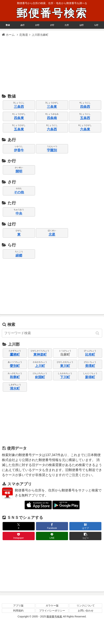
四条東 (19, 118)
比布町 (90, 354)
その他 (19, 192)
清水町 (15, 388)
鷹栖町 (15, 354)
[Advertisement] (52, 65)
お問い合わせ (85, 610)
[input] (52, 333)
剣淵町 (40, 377)
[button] (97, 333)
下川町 (65, 377)
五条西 (85, 118)
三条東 (52, 107)
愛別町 (15, 366)
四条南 (52, 118)
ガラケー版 (52, 605)
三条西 (19, 107)
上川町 (40, 366)
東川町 (65, 366)
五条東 (19, 129)
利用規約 (18, 610)
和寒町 (15, 377)
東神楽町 (40, 354)
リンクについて (86, 605)
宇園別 (52, 150)
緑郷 (19, 255)
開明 (19, 171)
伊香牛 (19, 150)
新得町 (90, 377)
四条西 (85, 107)
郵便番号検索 (52, 13)
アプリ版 (18, 605)
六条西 (52, 129)
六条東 (85, 129)
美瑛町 (90, 366)
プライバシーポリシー (52, 610)
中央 (19, 213)
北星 (52, 234)
